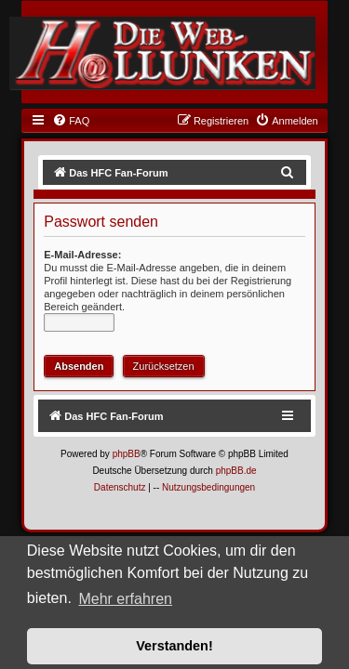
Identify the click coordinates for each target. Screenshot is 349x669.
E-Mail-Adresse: (82, 254)
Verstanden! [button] (174, 645)
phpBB (127, 454)
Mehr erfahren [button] (125, 599)
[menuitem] (70, 121)
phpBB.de (236, 471)
